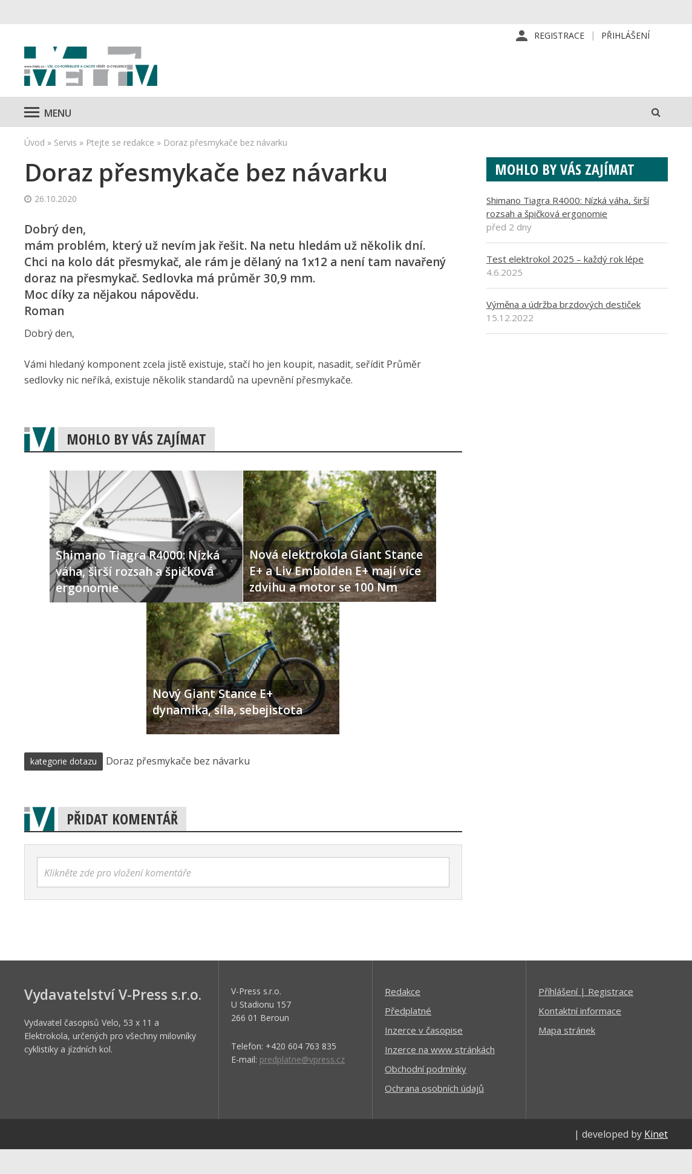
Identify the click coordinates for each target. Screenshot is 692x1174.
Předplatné (408, 1035)
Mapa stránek (566, 1054)
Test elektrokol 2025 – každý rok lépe (565, 283)
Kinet (656, 1158)
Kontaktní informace (579, 1035)
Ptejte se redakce (120, 166)
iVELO (127, 79)
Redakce (402, 1015)
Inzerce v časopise (424, 1054)
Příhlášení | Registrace (585, 1015)
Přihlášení (625, 36)
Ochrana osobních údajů (434, 1112)
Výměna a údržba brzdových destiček (563, 328)
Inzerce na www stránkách (440, 1074)
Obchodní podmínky (425, 1093)
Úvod (34, 166)
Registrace (559, 36)
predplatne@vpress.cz (302, 1083)
